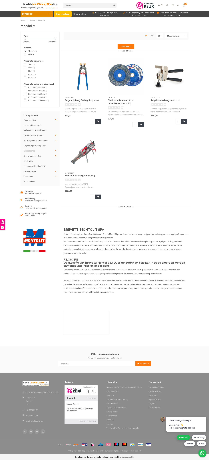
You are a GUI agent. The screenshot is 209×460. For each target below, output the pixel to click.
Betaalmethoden (113, 403)
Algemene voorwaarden (116, 407)
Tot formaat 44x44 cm (37, 87)
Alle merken (32, 51)
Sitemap (109, 424)
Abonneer (143, 364)
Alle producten (154, 407)
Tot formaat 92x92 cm (37, 97)
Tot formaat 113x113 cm (38, 100)
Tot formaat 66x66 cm (37, 94)
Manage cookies (128, 457)
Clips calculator (63, 14)
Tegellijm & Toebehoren (33, 135)
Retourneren (111, 416)
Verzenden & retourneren (117, 399)
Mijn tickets (152, 395)
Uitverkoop (28, 176)
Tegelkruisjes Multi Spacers (35, 145)
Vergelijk (151, 403)
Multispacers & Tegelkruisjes (35, 130)
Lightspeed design (121, 451)
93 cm (31, 71)
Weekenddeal (29, 181)
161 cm (32, 77)
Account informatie (156, 387)
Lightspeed (108, 451)
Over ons (110, 395)
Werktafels (28, 161)
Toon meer (125, 46)
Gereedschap (29, 151)
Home (23, 20)
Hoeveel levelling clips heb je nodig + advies (124, 387)
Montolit (31, 54)
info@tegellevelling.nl (34, 421)
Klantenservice (112, 391)
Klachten (110, 420)
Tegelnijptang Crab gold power (82, 100)
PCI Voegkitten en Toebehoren (36, 140)
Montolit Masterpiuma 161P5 (80, 175)
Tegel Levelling (30, 120)
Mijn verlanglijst (154, 399)
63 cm (31, 64)
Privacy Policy (111, 411)
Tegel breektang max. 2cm (165, 100)
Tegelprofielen (30, 171)
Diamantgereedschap (32, 156)
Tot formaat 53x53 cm (37, 91)
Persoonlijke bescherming (34, 166)
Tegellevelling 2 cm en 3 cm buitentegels (122, 428)
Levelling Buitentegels (32, 125)
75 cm (31, 68)
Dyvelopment (136, 451)
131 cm (32, 74)
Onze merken (79, 14)
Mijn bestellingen (155, 391)
